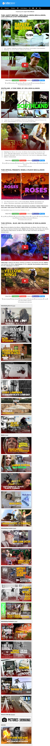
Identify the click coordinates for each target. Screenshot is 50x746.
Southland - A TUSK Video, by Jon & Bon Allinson (20, 88)
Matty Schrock (16, 153)
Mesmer (9, 48)
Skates (13, 8)
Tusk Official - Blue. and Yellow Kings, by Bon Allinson (23, 223)
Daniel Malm (18, 203)
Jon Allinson (20, 48)
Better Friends (25, 207)
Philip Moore (39, 155)
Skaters (7, 8)
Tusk (5, 48)
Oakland (38, 205)
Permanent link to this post (25, 84)
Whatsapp (16, 80)
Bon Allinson (26, 48)
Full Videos (24, 8)
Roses (7, 216)
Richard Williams (42, 163)
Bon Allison (18, 207)
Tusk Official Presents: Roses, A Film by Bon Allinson (22, 170)
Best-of (43, 83)
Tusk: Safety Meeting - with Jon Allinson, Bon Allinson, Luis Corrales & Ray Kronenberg (23, 15)
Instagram (23, 80)
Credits (39, 207)
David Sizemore (19, 264)
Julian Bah (10, 153)
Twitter (42, 80)
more (13, 305)
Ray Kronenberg (41, 48)
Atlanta (10, 210)
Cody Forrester (6, 299)
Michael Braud (12, 156)
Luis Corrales (33, 48)
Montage (19, 205)
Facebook (36, 80)
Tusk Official (6, 210)
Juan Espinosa (38, 201)
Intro (15, 205)
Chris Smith (32, 121)
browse (13, 714)
